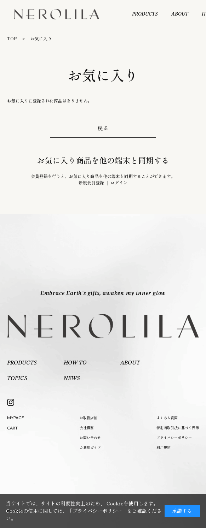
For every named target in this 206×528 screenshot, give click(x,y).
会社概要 (87, 427)
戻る (103, 128)
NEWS (72, 378)
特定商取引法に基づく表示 (177, 427)
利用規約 (163, 447)
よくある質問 (167, 417)
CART (12, 428)
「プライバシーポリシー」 (97, 510)
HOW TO (75, 363)
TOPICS (17, 378)
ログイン (118, 182)
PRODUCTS (145, 14)
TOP (12, 38)
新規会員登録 (91, 182)
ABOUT (179, 14)
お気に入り (41, 38)
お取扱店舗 (88, 417)
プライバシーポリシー (174, 437)
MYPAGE (15, 417)
